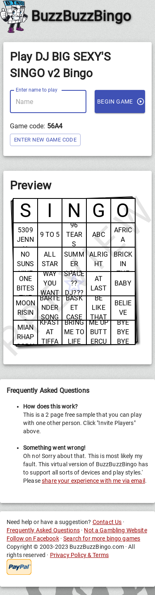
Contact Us (107, 522)
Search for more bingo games (101, 538)
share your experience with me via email (93, 480)
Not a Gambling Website (115, 530)
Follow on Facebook (33, 538)
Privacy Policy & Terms (79, 555)
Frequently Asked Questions (43, 530)
